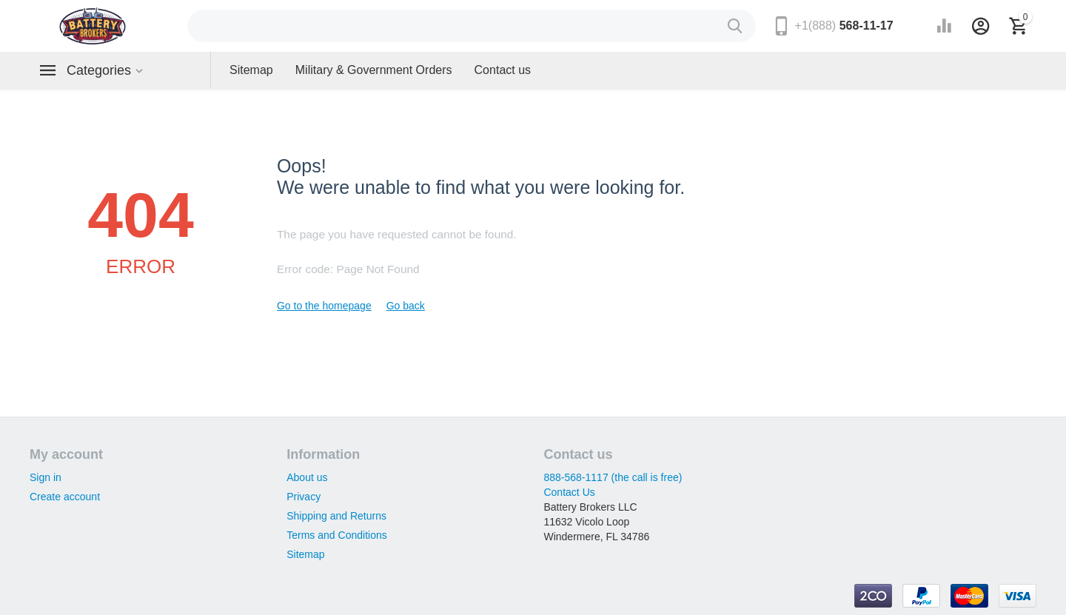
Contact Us (568, 492)
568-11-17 (844, 25)
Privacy (303, 497)
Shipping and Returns (336, 516)
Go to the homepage (324, 306)
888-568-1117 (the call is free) (612, 477)
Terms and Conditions (336, 535)
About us (306, 477)
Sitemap (305, 554)
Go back (405, 306)
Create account (65, 497)
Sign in (45, 477)
